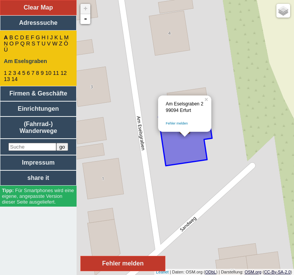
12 (63, 73)
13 (7, 79)
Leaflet (162, 272)
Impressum (38, 162)
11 (56, 73)
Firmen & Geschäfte (38, 93)
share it (38, 178)
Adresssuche (38, 22)
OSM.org (253, 272)
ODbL (210, 272)
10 (48, 73)
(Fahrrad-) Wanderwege (38, 127)
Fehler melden (177, 123)
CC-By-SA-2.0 (277, 272)
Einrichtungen (38, 108)
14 (14, 79)
